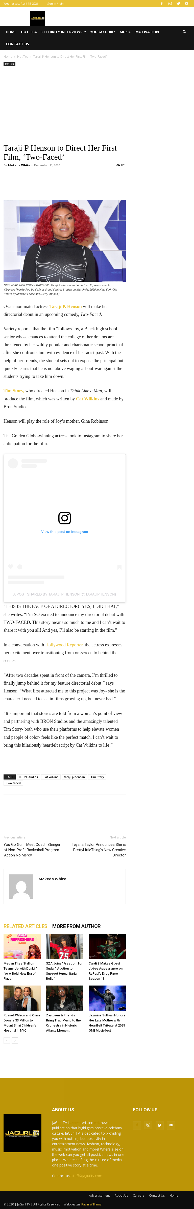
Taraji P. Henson (66, 306)
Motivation (147, 31)
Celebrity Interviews (63, 31)
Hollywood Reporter (64, 644)
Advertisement (99, 1195)
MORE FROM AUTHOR (76, 926)
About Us (121, 1195)
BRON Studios (28, 777)
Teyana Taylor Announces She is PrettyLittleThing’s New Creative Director (99, 849)
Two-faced (13, 783)
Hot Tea (29, 31)
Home (11, 31)
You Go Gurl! (102, 31)
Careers (138, 1195)
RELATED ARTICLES (25, 926)
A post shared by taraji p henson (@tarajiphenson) (64, 594)
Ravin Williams (91, 1204)
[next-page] (15, 1040)
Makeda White (19, 165)
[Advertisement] (65, 105)
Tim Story (97, 777)
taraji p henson (74, 777)
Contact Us (17, 44)
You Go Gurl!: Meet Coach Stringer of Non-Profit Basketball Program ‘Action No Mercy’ (32, 849)
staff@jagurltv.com (86, 1175)
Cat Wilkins (87, 398)
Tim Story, (14, 390)
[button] (184, 32)
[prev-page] (7, 1040)
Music (125, 31)
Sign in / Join (55, 3)
